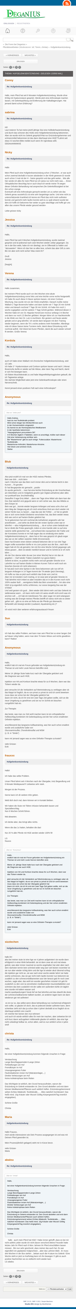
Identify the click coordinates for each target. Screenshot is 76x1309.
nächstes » (30, 55)
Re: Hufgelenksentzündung (19, 87)
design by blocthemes (38, 1304)
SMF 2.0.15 (27, 1301)
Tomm (37, 47)
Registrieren (23, 24)
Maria (8, 1117)
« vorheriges (12, 55)
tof (33, 47)
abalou (9, 1159)
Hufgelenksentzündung (17, 468)
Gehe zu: (42, 1289)
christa (44, 47)
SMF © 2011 (36, 1301)
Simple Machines (47, 1301)
